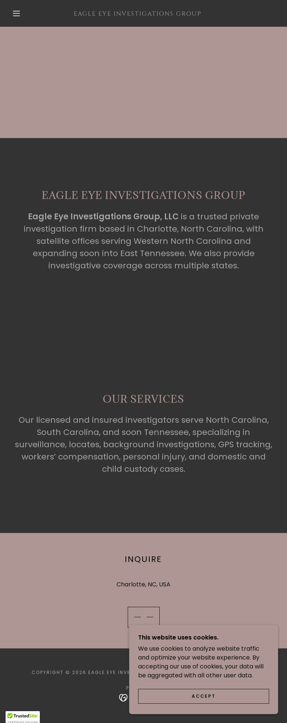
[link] (137, 13)
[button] (16, 13)
